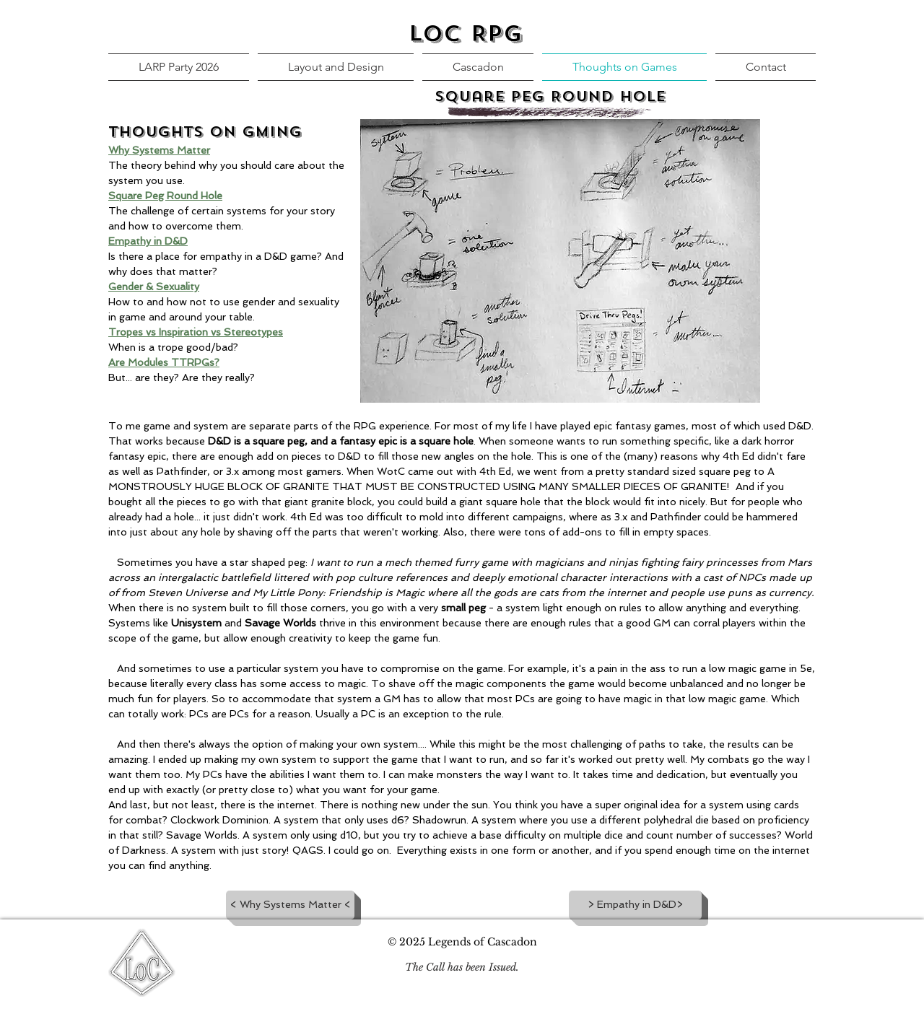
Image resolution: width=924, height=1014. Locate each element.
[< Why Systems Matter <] (290, 905)
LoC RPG (466, 33)
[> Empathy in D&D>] (635, 905)
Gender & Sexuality (153, 286)
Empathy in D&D (148, 241)
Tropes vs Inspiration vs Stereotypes (195, 332)
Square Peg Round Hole (165, 195)
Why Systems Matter (159, 150)
